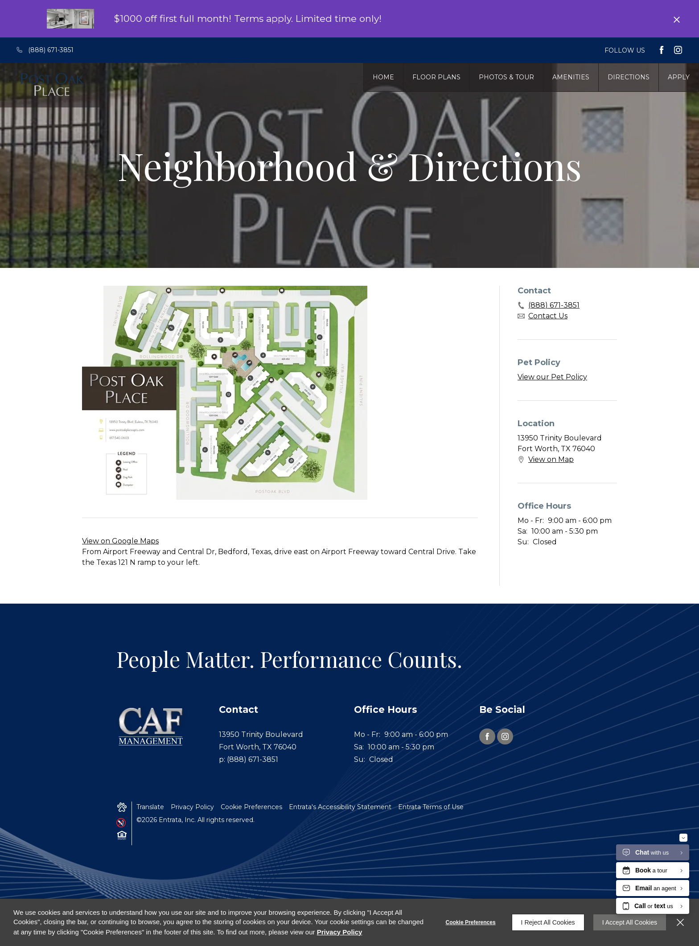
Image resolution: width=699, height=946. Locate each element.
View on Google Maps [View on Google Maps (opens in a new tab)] (120, 541)
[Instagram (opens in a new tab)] (678, 50)
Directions (629, 77)
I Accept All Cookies (629, 922)
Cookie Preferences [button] (251, 807)
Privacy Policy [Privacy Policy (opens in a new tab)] (192, 807)
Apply (679, 77)
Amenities (570, 77)
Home (383, 77)
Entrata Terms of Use (431, 807)
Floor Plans (436, 77)
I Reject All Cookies (548, 922)
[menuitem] (383, 77)
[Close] (680, 922)
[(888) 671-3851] (50, 50)
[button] (121, 807)
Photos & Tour (506, 77)
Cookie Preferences (471, 922)
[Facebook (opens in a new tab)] (661, 50)
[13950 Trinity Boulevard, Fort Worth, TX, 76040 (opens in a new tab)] (270, 740)
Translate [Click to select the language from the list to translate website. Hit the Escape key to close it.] (150, 807)
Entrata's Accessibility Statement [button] (340, 807)
